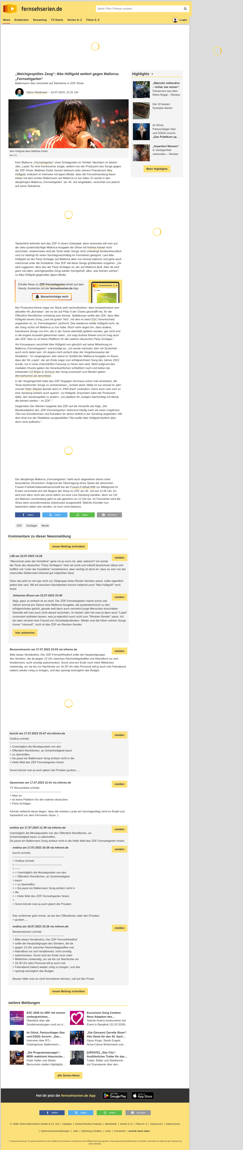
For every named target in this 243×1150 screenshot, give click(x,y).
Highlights (140, 74)
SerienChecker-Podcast (88, 1123)
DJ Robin (35, 371)
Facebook (119, 1131)
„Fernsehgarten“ (44, 162)
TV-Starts (57, 19)
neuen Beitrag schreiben (68, 546)
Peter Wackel (33, 389)
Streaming (40, 19)
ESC (94, 319)
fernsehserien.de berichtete (33, 375)
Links (108, 1131)
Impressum (156, 1123)
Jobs (75, 1131)
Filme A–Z (93, 19)
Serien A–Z (74, 19)
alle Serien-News (68, 1075)
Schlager (31, 525)
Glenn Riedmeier (37, 92)
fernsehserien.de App (78, 1095)
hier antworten (25, 632)
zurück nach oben (139, 1131)
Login (179, 20)
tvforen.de (70, 649)
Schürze (49, 371)
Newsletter (111, 1123)
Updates (67, 1123)
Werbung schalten (91, 1131)
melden (119, 557)
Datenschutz (173, 1123)
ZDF (19, 525)
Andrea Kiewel (96, 247)
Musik (45, 525)
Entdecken (22, 19)
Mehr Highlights (156, 168)
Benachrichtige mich (51, 297)
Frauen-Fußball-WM (82, 487)
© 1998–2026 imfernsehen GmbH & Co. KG (34, 1123)
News (6, 19)
